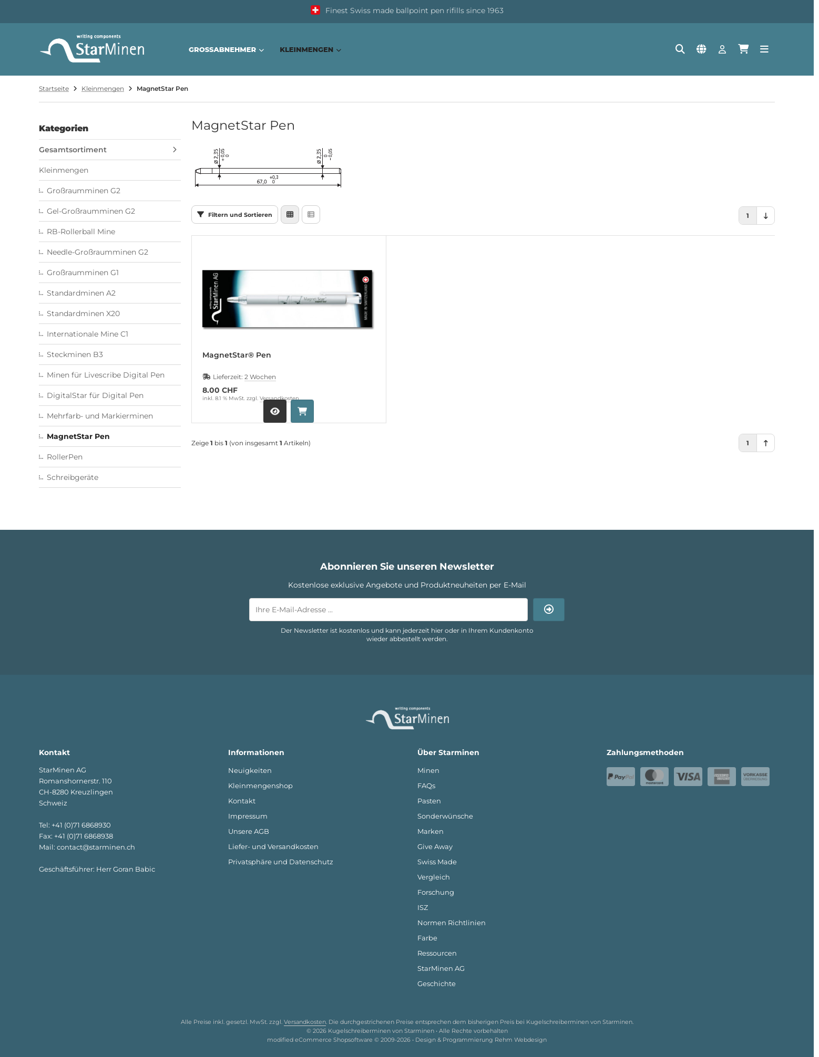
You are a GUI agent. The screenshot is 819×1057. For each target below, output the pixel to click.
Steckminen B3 (75, 354)
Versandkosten (279, 398)
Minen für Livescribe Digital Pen (106, 375)
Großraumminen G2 (83, 190)
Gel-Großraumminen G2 (91, 211)
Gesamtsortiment (73, 149)
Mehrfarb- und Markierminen (100, 416)
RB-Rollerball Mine (81, 231)
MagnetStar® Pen (236, 355)
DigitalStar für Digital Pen (95, 395)
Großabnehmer (226, 49)
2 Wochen (260, 377)
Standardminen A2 (81, 293)
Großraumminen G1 (83, 272)
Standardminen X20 (83, 313)
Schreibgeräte (72, 477)
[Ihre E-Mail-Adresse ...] (388, 609)
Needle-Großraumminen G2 (97, 252)
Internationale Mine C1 (87, 334)
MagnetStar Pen (78, 436)
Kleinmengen (310, 49)
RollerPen (65, 457)
